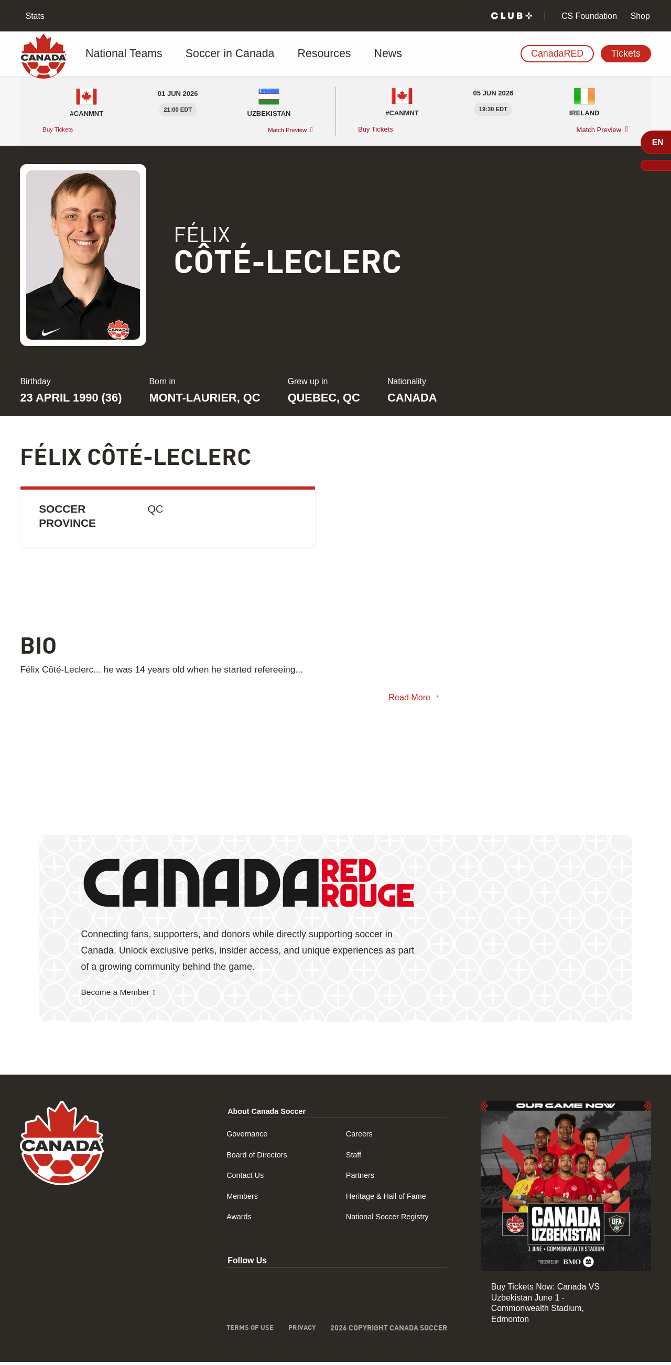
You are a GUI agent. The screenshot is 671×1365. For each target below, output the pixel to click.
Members (240, 1199)
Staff (352, 1157)
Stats (34, 16)
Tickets (626, 53)
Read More (407, 699)
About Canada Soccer (267, 1114)
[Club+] (512, 16)
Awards (237, 1220)
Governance (245, 1136)
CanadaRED (557, 53)
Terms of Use (247, 1331)
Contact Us (243, 1178)
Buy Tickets (60, 129)
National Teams (124, 54)
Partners (360, 1178)
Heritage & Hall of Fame (388, 1199)
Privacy (301, 1331)
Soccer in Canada (216, 54)
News (353, 54)
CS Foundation (588, 16)
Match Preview (283, 130)
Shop (639, 16)
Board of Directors (256, 1157)
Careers (359, 1136)
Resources (298, 54)
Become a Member (120, 995)
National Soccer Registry (390, 1220)
